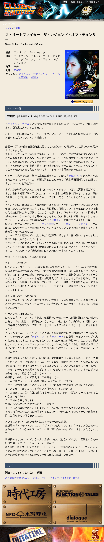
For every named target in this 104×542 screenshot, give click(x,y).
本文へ (66, 2)
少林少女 (56, 220)
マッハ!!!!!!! (48, 224)
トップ (8, 28)
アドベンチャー (41, 74)
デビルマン (75, 175)
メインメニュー (11, 24)
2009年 (18, 70)
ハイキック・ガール (19, 123)
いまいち (32, 116)
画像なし (80, 2)
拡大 (73, 2)
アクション (25, 74)
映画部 (17, 28)
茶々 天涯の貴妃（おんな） (18, 478)
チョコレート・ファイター (75, 224)
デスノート (57, 336)
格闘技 (34, 77)
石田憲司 (10, 116)
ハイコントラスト (93, 2)
